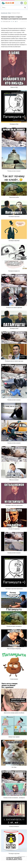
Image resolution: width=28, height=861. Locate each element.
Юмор (9, 13)
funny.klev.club (4, 13)
